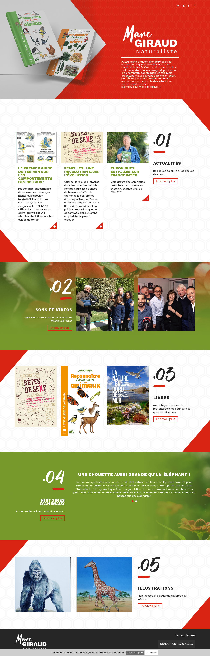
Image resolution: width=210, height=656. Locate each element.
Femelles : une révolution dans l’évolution (81, 171)
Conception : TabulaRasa (176, 643)
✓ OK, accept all (135, 652)
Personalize (152, 653)
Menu (185, 5)
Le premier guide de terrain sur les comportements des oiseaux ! (35, 175)
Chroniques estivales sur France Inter (125, 171)
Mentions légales (185, 635)
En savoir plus (36, 225)
